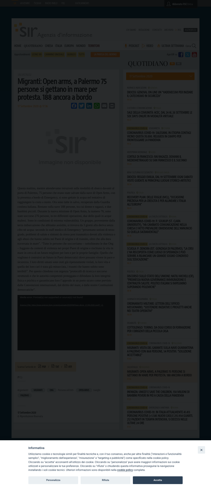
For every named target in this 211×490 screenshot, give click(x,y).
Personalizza (53, 480)
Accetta (157, 480)
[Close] (201, 449)
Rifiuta (105, 480)
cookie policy (125, 470)
